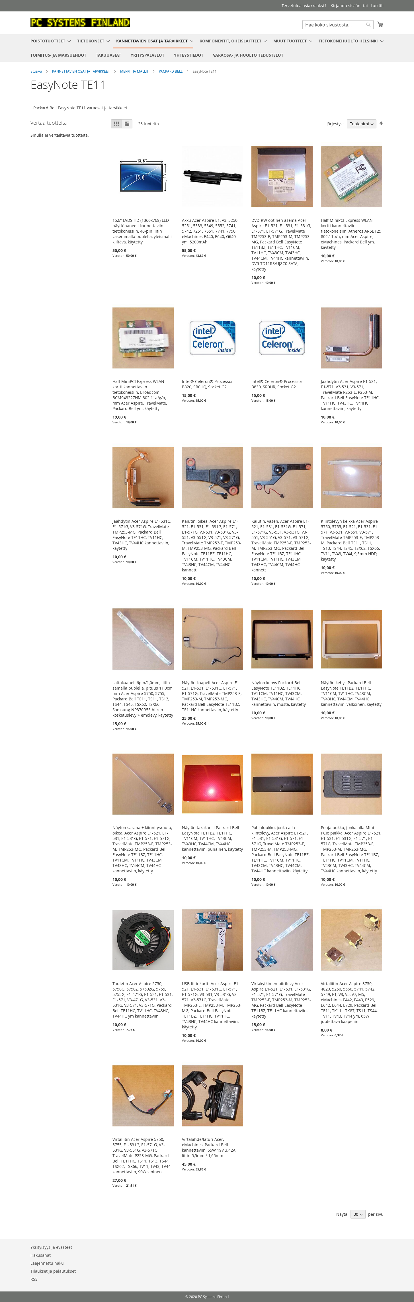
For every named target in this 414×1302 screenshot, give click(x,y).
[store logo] (80, 22)
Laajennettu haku (47, 1263)
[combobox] (338, 24)
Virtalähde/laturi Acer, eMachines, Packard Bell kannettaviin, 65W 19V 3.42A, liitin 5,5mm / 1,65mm (209, 1147)
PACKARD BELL (171, 71)
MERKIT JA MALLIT (134, 71)
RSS (34, 1279)
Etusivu (36, 71)
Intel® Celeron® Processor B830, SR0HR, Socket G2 (276, 384)
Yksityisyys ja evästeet (51, 1247)
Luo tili (377, 5)
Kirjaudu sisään (345, 5)
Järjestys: (335, 123)
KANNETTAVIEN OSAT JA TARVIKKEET (81, 71)
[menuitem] (49, 41)
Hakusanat (40, 1255)
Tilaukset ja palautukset (53, 1271)
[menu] (207, 48)
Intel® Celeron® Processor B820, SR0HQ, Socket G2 (207, 384)
